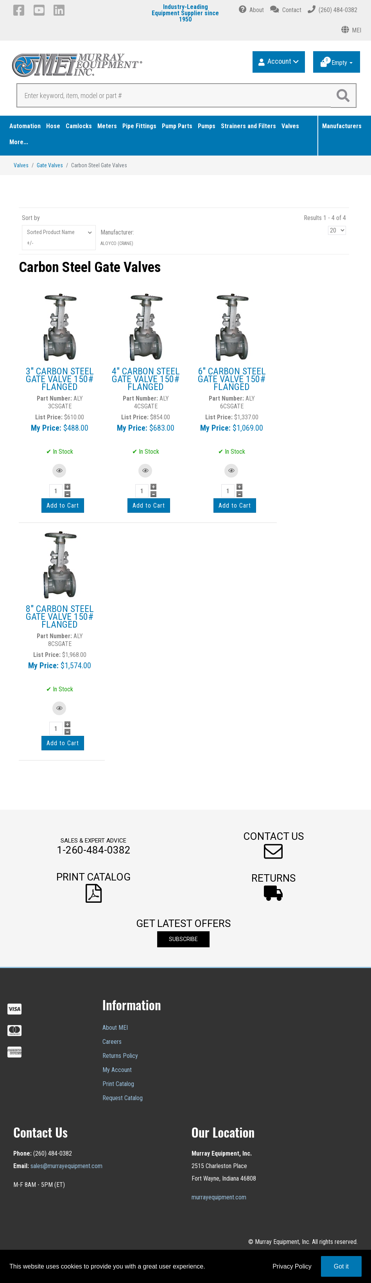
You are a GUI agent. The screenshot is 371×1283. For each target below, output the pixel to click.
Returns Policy (120, 1055)
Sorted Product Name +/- (51, 237)
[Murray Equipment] (99, 67)
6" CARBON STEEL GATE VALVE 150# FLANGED (232, 379)
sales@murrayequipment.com (66, 1166)
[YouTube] (40, 10)
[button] (273, 845)
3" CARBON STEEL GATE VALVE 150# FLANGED (60, 379)
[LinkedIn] (60, 10)
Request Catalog (122, 1098)
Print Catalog (118, 1084)
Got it (341, 1266)
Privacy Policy (292, 1266)
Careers (112, 1041)
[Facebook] (20, 10)
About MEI (115, 1027)
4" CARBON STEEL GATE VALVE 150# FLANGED (146, 379)
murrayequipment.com (219, 1197)
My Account (117, 1070)
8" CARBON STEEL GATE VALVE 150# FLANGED (60, 616)
